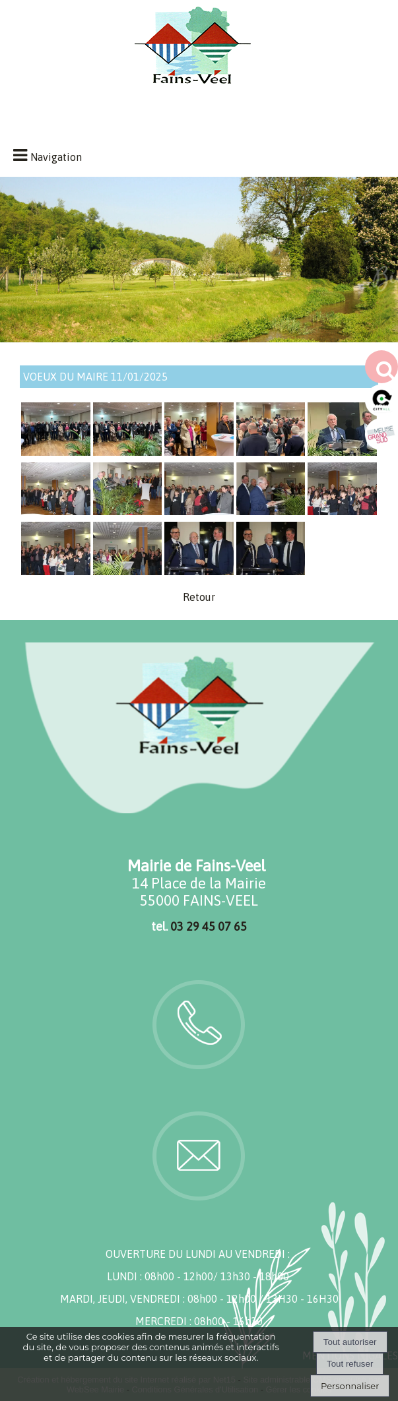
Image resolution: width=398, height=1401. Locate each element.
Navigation (56, 157)
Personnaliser (350, 1386)
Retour (199, 597)
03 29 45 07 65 (208, 926)
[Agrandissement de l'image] (55, 452)
